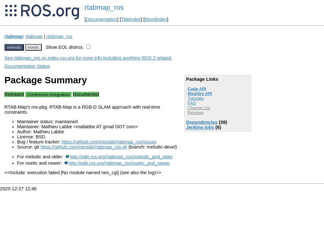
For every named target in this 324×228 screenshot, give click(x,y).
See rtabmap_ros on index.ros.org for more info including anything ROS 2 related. (88, 57)
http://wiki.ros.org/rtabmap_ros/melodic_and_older (121, 156)
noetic (33, 47)
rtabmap (13, 36)
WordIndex (156, 19)
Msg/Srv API (200, 93)
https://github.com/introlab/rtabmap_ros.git (83, 146)
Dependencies (201, 122)
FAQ (192, 103)
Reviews (195, 112)
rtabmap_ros (104, 7)
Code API (197, 88)
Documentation (101, 19)
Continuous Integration (48, 94)
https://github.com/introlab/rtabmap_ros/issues (109, 141)
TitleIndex (131, 19)
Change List (199, 107)
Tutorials (196, 98)
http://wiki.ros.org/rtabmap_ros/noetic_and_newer (119, 163)
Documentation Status (27, 66)
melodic (14, 47)
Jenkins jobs (200, 127)
